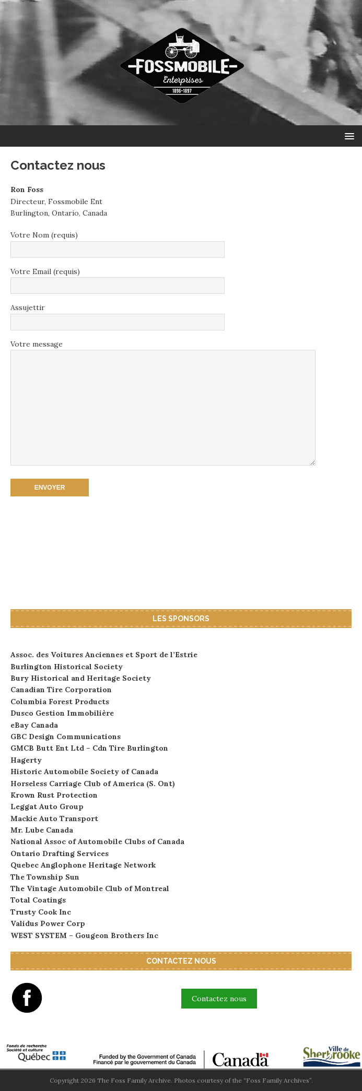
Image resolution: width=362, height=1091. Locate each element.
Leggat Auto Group (47, 806)
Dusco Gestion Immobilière (62, 713)
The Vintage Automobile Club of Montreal (89, 888)
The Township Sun (44, 877)
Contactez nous (219, 998)
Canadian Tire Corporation (61, 689)
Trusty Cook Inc (40, 912)
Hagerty (26, 760)
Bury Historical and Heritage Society (80, 678)
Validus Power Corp (47, 923)
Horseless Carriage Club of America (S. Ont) (92, 783)
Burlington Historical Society (66, 666)
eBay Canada (34, 725)
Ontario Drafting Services (59, 853)
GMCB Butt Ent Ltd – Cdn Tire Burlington (89, 748)
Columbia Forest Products (59, 701)
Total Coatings (38, 900)
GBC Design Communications (65, 736)
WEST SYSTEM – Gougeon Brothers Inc (84, 935)
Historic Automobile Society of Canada (84, 771)
